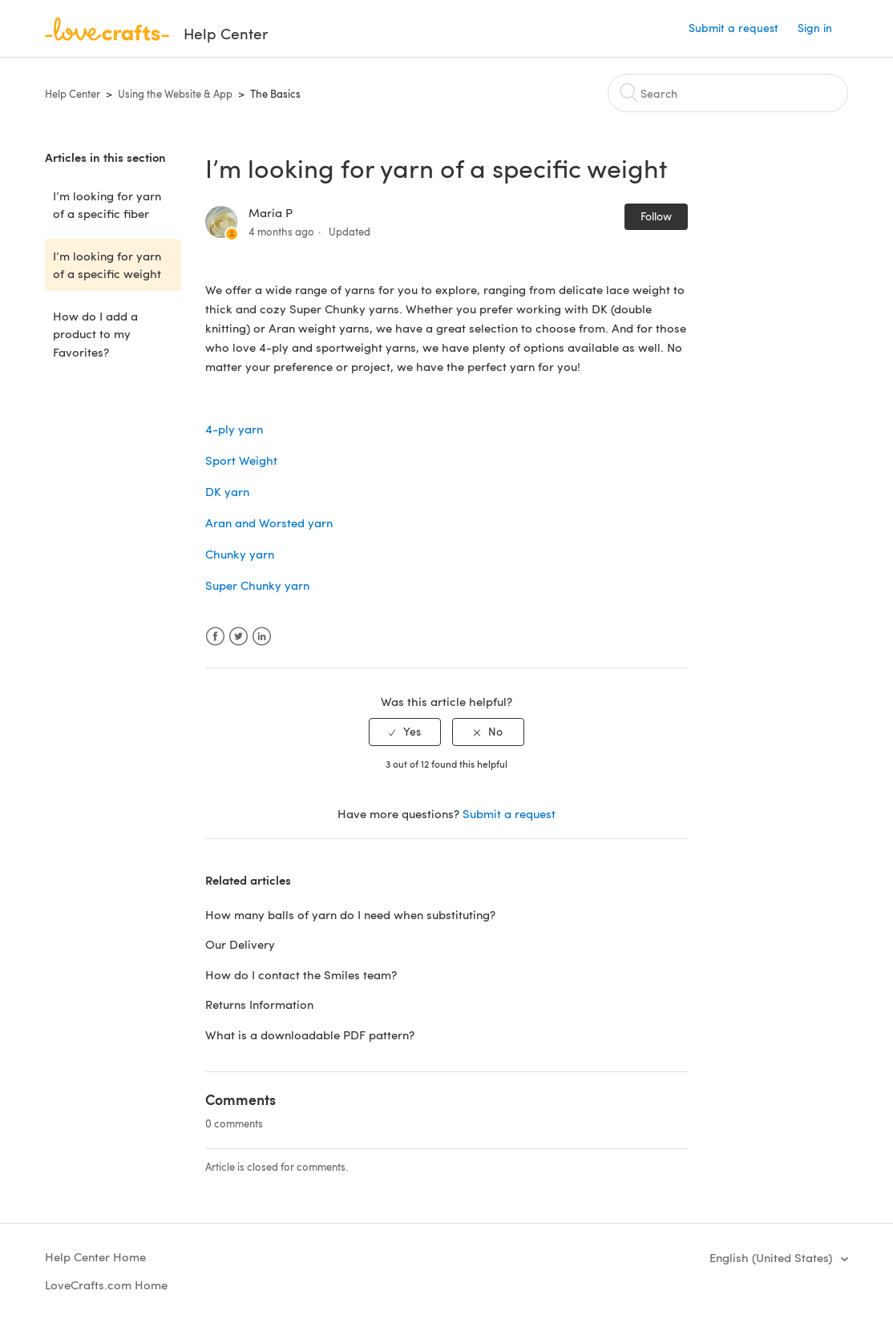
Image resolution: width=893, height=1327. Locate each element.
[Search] (728, 93)
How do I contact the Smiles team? (301, 974)
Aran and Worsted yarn (269, 522)
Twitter (238, 637)
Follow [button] (656, 216)
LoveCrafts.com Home (106, 1285)
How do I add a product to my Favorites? (95, 334)
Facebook (215, 637)
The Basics (275, 94)
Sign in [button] (815, 27)
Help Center (72, 94)
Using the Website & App (175, 94)
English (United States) (772, 1257)
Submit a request (733, 27)
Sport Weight (241, 460)
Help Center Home (95, 1256)
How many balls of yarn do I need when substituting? (350, 914)
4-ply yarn (234, 429)
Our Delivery (240, 944)
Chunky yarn (239, 554)
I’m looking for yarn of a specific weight (107, 265)
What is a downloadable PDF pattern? (309, 1035)
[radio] (405, 732)
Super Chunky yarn (257, 585)
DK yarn (227, 491)
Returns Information (259, 1004)
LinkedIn (262, 637)
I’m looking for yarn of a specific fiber (107, 205)
